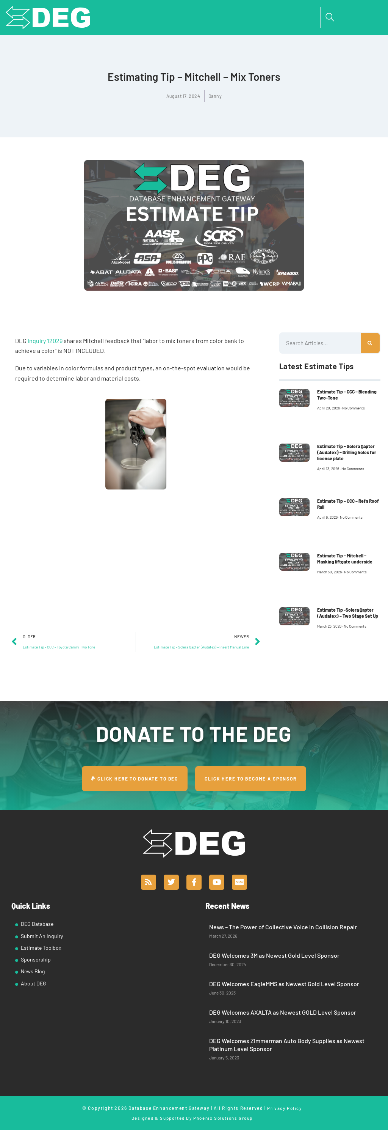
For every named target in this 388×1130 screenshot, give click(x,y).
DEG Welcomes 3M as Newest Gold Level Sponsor (274, 955)
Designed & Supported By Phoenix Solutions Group (192, 1117)
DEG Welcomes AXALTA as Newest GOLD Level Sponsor (282, 1012)
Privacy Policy (284, 1108)
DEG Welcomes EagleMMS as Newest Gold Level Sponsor (284, 983)
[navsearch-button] (330, 17)
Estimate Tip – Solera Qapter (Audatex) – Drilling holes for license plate (346, 452)
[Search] (370, 343)
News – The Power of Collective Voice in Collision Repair (283, 926)
